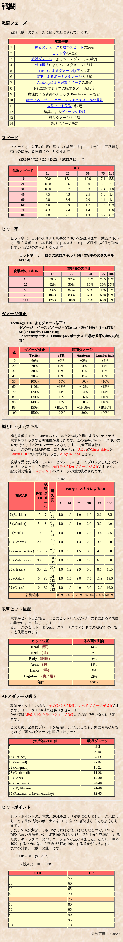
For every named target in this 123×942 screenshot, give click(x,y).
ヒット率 (59, 53)
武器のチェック (47, 47)
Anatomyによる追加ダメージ (59, 82)
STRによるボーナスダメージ (59, 76)
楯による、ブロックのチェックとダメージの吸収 (64, 100)
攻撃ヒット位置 (59, 106)
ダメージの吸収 (73, 112)
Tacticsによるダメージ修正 (59, 71)
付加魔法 (42, 65)
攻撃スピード (73, 47)
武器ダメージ (41, 59)
